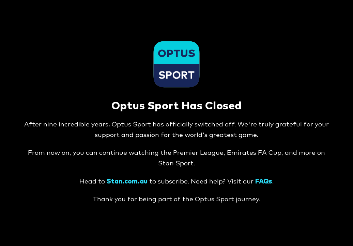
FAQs (263, 181)
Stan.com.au (127, 181)
